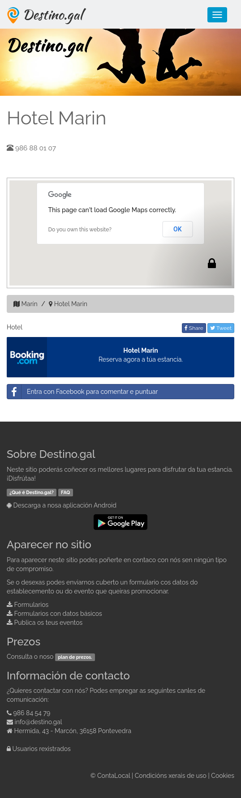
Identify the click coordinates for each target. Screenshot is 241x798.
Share (194, 328)
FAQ (65, 492)
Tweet (221, 328)
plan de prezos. (75, 657)
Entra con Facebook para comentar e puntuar (82, 391)
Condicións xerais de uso (171, 775)
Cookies (222, 775)
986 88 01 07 (35, 148)
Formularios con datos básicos (58, 613)
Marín (30, 303)
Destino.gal (52, 14)
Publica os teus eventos (48, 622)
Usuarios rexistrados (42, 748)
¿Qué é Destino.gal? (31, 492)
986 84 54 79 (32, 713)
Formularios (31, 604)
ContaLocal (113, 775)
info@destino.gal (38, 721)
